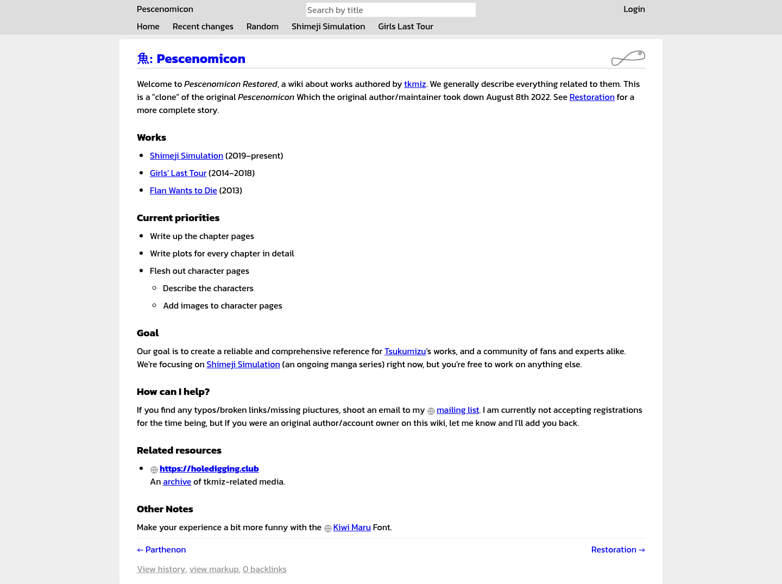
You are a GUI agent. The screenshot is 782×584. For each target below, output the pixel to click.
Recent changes (203, 26)
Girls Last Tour (405, 26)
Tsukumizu (405, 350)
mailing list (458, 409)
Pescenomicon (165, 8)
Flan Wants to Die (183, 190)
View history (161, 568)
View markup (213, 568)
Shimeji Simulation (328, 26)
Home (148, 26)
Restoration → (618, 549)
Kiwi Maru (352, 526)
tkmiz (415, 83)
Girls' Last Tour (178, 172)
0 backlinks (265, 568)
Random (263, 26)
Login (634, 8)
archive (177, 481)
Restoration (592, 96)
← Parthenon (161, 549)
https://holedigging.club (209, 468)
